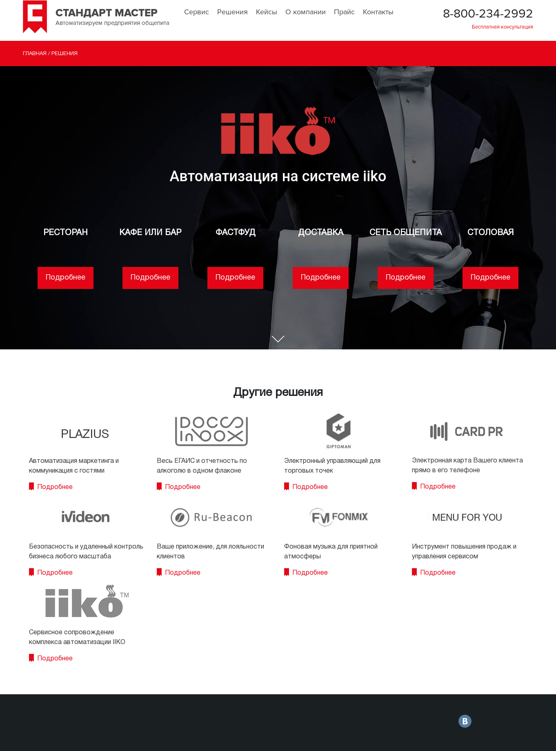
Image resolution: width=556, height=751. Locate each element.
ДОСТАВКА (320, 233)
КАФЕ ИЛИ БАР (150, 233)
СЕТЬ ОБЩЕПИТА (405, 233)
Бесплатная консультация (502, 27)
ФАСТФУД (236, 233)
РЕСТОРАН (65, 233)
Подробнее (65, 277)
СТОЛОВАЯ (490, 233)
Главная (35, 53)
